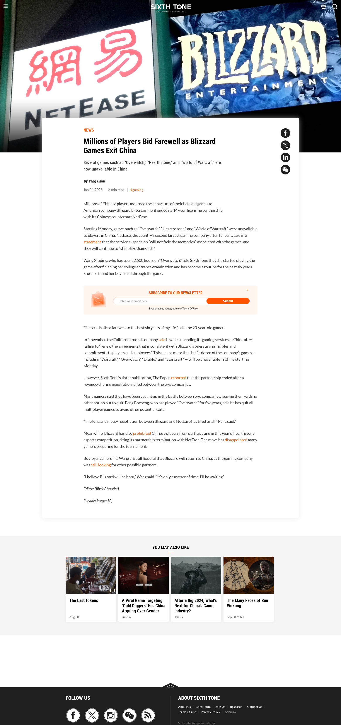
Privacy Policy (210, 712)
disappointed (236, 440)
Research (236, 706)
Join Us (220, 706)
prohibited (142, 433)
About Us (184, 706)
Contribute (203, 706)
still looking (101, 465)
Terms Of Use (187, 712)
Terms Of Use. (190, 308)
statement (92, 242)
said (162, 339)
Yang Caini (96, 181)
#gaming (136, 190)
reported (178, 377)
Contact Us (254, 706)
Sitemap (230, 712)
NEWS (89, 130)
